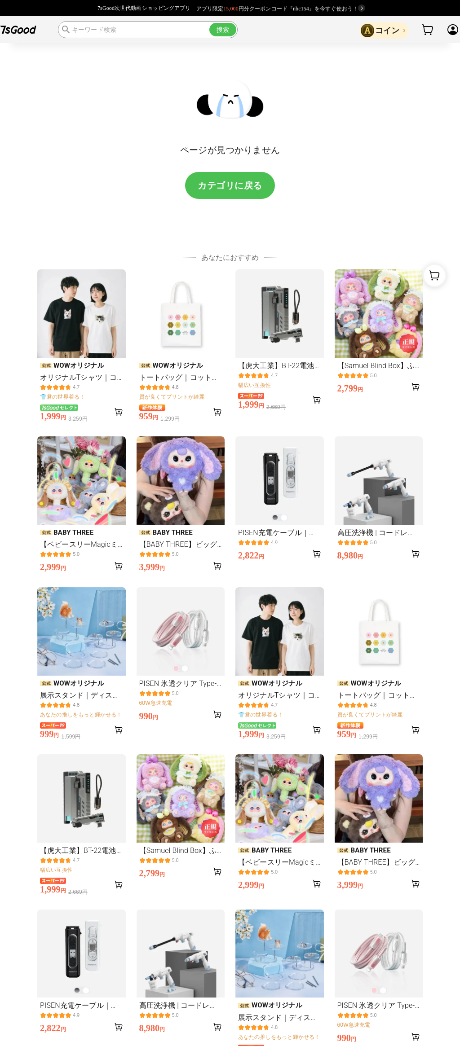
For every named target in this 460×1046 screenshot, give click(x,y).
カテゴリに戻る (230, 185)
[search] (147, 30)
